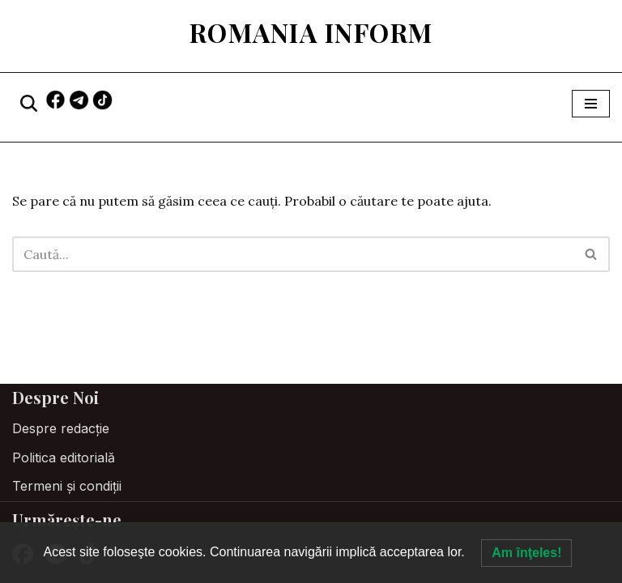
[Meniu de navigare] (591, 103)
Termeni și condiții (66, 486)
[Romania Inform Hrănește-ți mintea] (311, 32)
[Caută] (28, 103)
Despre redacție (60, 428)
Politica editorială (63, 457)
